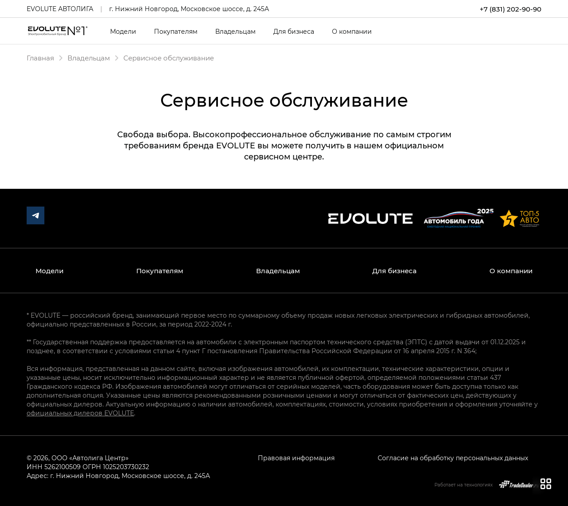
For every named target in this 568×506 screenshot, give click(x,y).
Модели (123, 31)
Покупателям (175, 31)
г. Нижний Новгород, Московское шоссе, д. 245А (189, 8)
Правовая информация (296, 458)
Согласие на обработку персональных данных (453, 458)
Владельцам (235, 31)
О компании (352, 31)
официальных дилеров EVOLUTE (80, 413)
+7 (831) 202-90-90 (510, 8)
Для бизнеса (293, 31)
